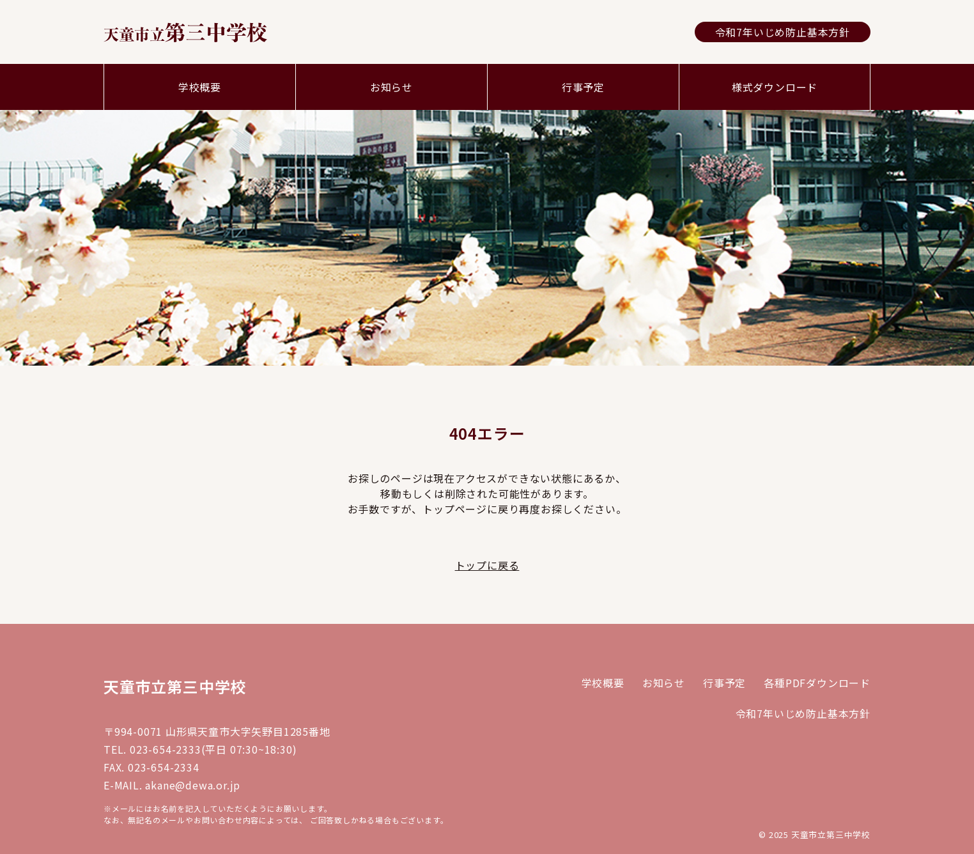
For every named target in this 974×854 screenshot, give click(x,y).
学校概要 (199, 87)
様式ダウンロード (774, 87)
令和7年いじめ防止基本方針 (782, 32)
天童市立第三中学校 (175, 686)
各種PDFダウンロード (817, 682)
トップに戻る (487, 565)
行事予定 (583, 87)
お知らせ (391, 87)
